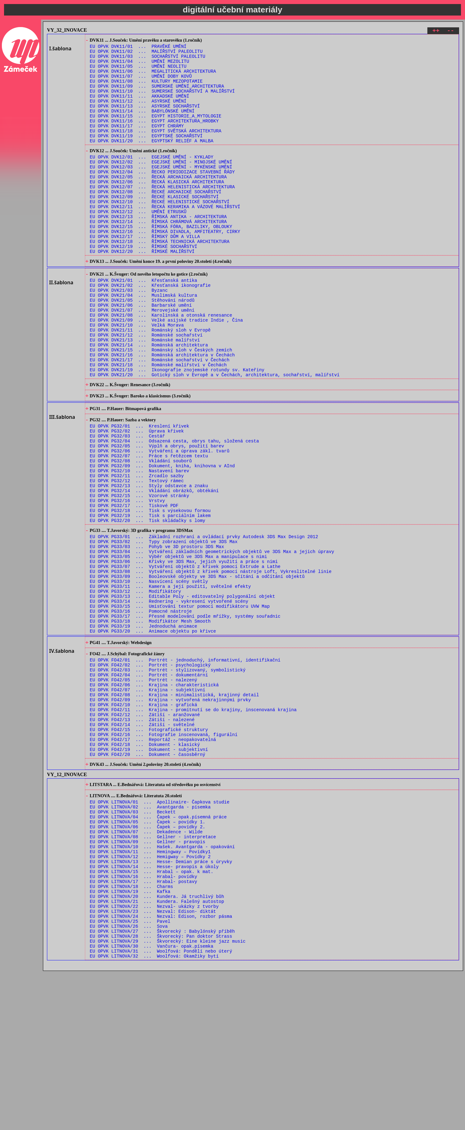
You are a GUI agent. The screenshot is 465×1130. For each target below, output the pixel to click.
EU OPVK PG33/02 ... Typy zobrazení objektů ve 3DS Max (164, 629)
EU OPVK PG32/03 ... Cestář (127, 504)
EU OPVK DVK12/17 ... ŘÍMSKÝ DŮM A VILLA (145, 273)
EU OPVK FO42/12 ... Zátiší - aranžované (145, 832)
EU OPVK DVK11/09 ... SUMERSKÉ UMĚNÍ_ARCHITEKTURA (157, 95)
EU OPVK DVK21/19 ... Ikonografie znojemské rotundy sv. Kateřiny (177, 429)
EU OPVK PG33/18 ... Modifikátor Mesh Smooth (150, 723)
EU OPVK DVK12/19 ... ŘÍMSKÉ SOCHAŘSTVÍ (143, 285)
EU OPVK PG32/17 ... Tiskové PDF (134, 587)
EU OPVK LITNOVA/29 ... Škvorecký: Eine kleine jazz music (168, 1097)
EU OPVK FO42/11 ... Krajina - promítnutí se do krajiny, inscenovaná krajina (193, 827)
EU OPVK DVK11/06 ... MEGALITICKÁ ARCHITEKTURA (153, 78)
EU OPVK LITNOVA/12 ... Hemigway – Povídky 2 (150, 997)
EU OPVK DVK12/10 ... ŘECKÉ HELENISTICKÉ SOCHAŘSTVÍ (160, 232)
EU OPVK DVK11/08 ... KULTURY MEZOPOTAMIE (146, 90)
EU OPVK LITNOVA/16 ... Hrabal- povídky (143, 1020)
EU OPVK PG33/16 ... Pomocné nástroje (141, 712)
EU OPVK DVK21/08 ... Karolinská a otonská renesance (161, 365)
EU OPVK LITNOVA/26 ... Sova (129, 1079)
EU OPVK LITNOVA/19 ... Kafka (130, 1038)
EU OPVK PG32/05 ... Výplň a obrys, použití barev (157, 516)
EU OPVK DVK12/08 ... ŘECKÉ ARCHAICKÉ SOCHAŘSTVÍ (155, 220)
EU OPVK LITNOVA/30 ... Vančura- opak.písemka (151, 1103)
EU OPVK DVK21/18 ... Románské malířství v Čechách (158, 424)
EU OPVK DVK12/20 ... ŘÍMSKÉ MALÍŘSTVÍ (142, 291)
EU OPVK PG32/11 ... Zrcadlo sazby (137, 552)
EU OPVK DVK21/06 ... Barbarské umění (141, 353)
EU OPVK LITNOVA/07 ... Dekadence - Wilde (146, 967)
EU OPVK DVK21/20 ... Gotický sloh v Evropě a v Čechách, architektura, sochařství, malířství (215, 435)
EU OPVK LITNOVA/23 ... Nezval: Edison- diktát (153, 1062)
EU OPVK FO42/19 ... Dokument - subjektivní (149, 874)
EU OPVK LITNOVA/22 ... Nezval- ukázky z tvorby (154, 1056)
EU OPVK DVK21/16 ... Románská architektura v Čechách (162, 412)
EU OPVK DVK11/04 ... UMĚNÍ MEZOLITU (139, 66)
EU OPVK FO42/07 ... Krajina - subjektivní (147, 803)
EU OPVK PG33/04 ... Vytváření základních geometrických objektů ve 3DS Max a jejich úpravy (212, 641)
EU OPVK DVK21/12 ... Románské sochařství (146, 388)
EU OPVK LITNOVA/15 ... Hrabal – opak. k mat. (151, 1015)
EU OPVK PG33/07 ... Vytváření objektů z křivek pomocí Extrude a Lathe (185, 658)
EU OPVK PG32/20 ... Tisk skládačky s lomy (147, 605)
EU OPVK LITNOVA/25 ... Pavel (130, 1074)
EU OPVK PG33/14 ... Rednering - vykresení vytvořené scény (169, 700)
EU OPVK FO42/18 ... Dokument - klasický (145, 868)
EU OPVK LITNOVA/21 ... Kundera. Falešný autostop (157, 1050)
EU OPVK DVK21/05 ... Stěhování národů (142, 347)
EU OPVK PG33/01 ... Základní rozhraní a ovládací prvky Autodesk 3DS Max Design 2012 (204, 623)
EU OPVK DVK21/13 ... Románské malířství (145, 394)
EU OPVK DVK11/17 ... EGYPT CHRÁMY (137, 143)
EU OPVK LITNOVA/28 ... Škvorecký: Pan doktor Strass (161, 1091)
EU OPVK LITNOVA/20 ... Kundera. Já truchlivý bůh (157, 1044)
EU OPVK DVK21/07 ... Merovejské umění (142, 359)
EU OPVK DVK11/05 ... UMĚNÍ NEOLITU (138, 72)
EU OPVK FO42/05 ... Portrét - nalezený (143, 791)
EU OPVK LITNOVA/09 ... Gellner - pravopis (147, 979)
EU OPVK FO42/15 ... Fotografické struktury (149, 850)
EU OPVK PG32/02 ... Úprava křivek (137, 498)
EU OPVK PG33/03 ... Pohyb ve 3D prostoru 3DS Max (157, 635)
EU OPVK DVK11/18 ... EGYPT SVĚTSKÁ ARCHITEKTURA (155, 149)
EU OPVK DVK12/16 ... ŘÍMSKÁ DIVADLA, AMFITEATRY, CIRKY (165, 267)
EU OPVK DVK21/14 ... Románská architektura (149, 400)
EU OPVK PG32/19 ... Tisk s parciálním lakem (150, 599)
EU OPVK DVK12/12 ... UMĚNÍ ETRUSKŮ (138, 244)
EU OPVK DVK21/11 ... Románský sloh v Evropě (150, 382)
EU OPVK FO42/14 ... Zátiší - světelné (142, 844)
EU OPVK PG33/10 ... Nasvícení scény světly (149, 676)
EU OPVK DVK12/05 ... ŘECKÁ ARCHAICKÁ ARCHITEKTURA (158, 202)
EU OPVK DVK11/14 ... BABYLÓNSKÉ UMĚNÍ (142, 125)
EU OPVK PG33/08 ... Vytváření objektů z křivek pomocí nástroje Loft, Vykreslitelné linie (211, 664)
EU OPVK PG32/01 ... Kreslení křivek (139, 493)
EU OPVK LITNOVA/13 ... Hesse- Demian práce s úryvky (161, 1003)
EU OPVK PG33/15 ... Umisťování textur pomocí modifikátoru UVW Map (180, 706)
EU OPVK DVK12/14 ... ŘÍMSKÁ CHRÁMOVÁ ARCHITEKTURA (158, 255)
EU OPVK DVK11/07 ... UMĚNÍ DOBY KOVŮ (141, 84)
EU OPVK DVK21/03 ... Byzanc (129, 335)
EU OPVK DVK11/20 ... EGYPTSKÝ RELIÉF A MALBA (151, 160)
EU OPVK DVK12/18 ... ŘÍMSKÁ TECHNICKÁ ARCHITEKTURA (160, 279)
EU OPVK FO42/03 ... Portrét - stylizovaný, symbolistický (168, 779)
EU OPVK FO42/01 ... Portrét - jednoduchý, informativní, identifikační (185, 768)
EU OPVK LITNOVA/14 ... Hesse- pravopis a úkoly (154, 1009)
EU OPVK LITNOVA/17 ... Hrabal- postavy (143, 1026)
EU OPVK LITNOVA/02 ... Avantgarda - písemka (150, 938)
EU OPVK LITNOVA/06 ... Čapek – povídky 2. (147, 961)
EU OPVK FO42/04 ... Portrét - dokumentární (149, 785)
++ (435, 31)
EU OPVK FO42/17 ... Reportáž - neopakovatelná (153, 862)
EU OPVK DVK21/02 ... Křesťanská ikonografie (150, 329)
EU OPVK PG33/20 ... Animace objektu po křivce (153, 735)
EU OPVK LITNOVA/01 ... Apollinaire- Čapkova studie (160, 932)
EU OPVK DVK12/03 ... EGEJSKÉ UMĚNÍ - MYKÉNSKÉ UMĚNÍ (161, 191)
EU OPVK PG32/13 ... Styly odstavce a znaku (149, 563)
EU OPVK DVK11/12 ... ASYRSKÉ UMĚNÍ (138, 113)
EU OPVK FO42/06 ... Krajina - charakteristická (154, 797)
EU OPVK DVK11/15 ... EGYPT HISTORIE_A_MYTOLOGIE (155, 131)
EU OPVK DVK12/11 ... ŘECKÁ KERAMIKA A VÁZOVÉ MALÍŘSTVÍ (165, 238)
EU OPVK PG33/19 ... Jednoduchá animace (143, 729)
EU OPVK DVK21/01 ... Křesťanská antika (143, 323)
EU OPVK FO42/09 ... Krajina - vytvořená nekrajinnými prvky (170, 815)
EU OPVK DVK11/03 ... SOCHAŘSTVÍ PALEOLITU (147, 60)
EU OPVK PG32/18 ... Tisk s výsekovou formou (150, 593)
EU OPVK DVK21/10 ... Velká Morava (137, 376)
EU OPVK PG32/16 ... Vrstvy (127, 581)
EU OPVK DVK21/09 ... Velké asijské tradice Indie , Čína (166, 370)
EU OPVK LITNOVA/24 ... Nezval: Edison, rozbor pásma (161, 1068)
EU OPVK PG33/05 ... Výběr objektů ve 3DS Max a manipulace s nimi (178, 647)
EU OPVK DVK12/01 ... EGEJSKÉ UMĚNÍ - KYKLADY (151, 179)
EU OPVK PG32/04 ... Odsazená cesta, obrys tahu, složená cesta (174, 510)
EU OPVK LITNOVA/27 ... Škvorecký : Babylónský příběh (162, 1085)
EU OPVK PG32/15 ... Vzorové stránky (139, 575)
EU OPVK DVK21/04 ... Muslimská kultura (143, 341)
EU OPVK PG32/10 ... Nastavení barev (139, 546)
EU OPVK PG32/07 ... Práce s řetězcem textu (149, 528)
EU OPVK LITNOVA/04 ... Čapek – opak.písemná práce (158, 950)
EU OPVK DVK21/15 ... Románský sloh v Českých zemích (161, 406)
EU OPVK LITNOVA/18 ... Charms (131, 1032)
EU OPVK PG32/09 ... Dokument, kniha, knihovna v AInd (162, 540)
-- (450, 31)
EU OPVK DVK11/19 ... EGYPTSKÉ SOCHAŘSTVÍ (146, 155)
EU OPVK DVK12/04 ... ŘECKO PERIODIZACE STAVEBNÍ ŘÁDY (162, 196)
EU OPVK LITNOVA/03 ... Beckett (133, 944)
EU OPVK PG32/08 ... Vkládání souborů (141, 534)
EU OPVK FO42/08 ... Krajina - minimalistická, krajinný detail (174, 809)
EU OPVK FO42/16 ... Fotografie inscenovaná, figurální (164, 856)
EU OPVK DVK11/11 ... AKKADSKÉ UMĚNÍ (139, 107)
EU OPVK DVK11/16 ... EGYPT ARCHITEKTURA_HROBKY (154, 137)
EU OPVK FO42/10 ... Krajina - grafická (143, 821)
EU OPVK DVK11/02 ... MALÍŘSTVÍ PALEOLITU (146, 54)
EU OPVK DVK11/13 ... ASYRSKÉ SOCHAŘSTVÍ (145, 119)
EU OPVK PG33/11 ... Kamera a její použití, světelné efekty (170, 682)
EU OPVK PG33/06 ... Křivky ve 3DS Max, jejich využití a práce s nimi (184, 653)
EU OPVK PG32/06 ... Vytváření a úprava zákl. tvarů (160, 522)
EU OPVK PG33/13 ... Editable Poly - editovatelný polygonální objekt (182, 694)
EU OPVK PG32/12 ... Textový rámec (137, 557)
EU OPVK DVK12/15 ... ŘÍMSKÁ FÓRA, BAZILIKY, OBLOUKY (161, 261)
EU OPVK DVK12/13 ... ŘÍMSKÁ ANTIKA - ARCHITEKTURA (158, 250)
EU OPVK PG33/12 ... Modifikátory (135, 688)
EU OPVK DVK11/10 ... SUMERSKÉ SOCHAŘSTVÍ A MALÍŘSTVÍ (162, 101)
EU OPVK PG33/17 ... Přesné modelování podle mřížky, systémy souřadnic (185, 718)
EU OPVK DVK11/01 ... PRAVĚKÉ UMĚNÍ (138, 48)
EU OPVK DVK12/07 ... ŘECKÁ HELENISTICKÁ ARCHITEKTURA (162, 214)
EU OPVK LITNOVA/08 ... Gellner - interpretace (153, 973)
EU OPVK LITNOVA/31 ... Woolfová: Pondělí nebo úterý (161, 1109)
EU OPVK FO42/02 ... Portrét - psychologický (150, 773)
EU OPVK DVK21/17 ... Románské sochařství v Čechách (160, 418)
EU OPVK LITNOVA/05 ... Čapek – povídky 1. (147, 955)
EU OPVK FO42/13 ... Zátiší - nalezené (142, 838)
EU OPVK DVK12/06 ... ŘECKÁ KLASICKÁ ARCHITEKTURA (157, 208)
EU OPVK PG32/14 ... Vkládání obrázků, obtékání (154, 569)
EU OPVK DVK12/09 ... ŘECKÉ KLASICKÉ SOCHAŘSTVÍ (154, 226)
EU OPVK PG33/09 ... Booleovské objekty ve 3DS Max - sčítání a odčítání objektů (197, 670)
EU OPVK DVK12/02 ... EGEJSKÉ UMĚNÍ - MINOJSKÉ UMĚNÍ (161, 185)
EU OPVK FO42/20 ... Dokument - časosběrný (147, 880)
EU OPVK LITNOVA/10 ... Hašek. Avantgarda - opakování (162, 985)
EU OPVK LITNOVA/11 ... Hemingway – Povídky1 (150, 991)
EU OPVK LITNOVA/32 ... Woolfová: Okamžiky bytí (154, 1115)
